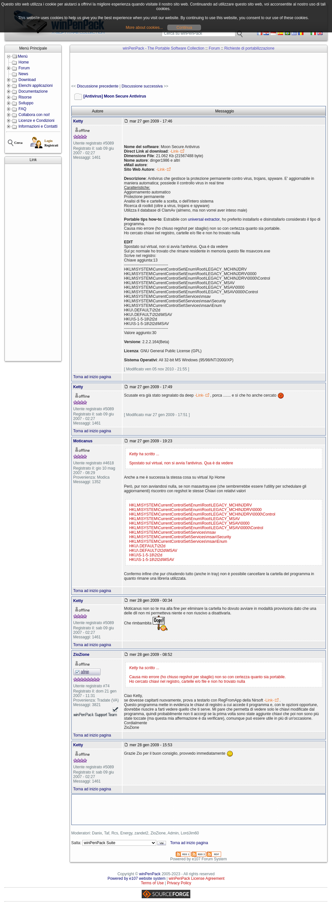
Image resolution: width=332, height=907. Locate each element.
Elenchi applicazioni (35, 85)
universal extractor (204, 219)
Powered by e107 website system (137, 878)
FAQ (22, 109)
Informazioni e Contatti (37, 126)
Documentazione (33, 91)
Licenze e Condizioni (36, 120)
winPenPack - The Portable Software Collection (163, 48)
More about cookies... (144, 27)
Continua (184, 27)
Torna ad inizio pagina (92, 377)
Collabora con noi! (34, 114)
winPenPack (149, 874)
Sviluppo (25, 103)
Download (27, 79)
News (23, 74)
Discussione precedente (97, 86)
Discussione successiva (142, 86)
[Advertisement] (33, 262)
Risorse (25, 97)
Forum (24, 68)
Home (23, 62)
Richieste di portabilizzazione (249, 48)
